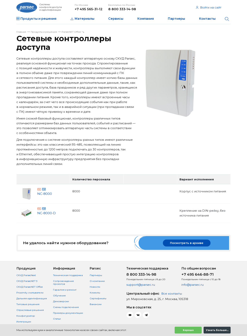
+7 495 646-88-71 (197, 274)
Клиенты (95, 292)
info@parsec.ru (192, 285)
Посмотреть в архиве (186, 243)
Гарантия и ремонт (64, 289)
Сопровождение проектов (63, 282)
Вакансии (96, 304)
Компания (145, 18)
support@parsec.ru (140, 285)
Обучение (59, 295)
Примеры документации (68, 312)
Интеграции (23, 321)
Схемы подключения (66, 307)
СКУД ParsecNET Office (29, 286)
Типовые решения (27, 304)
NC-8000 (44, 194)
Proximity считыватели (29, 292)
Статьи (57, 318)
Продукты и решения (38, 18)
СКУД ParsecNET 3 (26, 281)
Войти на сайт (208, 7)
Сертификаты (98, 298)
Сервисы (115, 18)
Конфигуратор (25, 315)
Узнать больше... (217, 330)
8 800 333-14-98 (122, 9)
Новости (95, 286)
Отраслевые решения (30, 310)
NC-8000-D (46, 213)
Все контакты (171, 293)
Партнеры (176, 18)
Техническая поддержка (68, 275)
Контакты (207, 18)
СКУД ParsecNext (26, 275)
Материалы (84, 18)
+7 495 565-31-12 (88, 9)
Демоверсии (61, 301)
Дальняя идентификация (31, 298)
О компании (97, 281)
